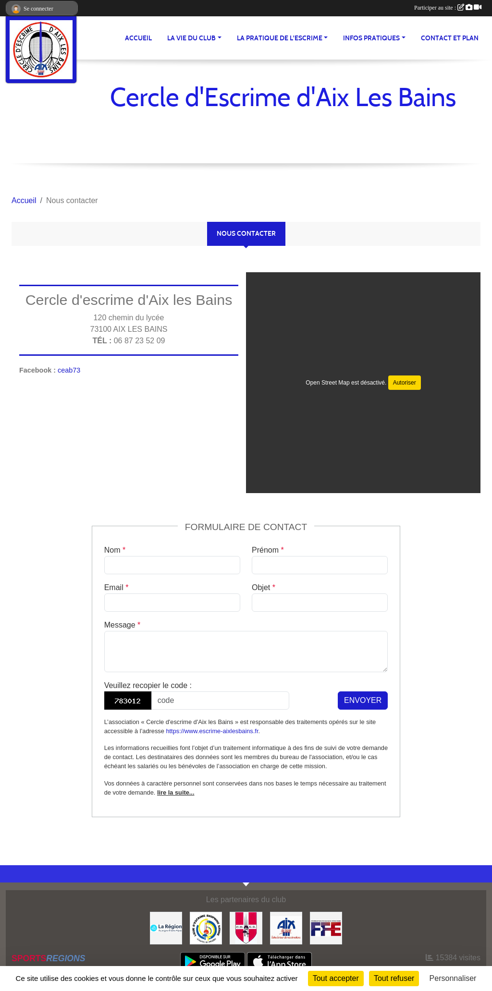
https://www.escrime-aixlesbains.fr (212, 731)
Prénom (268, 550)
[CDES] (246, 927)
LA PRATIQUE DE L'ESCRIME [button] (279, 38)
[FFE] (326, 927)
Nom (114, 550)
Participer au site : (447, 7)
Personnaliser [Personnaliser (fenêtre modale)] (453, 978)
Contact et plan (450, 38)
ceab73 (69, 370)
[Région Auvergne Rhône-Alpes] (166, 927)
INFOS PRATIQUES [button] (371, 38)
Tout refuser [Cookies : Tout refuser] (394, 978)
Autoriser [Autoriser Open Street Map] (404, 382)
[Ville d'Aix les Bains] (286, 927)
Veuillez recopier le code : (148, 685)
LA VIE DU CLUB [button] (191, 38)
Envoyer (362, 700)
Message (122, 625)
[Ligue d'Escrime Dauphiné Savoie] (206, 927)
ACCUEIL (138, 38)
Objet (263, 587)
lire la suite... (176, 792)
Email (116, 587)
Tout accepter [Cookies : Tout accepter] (336, 978)
